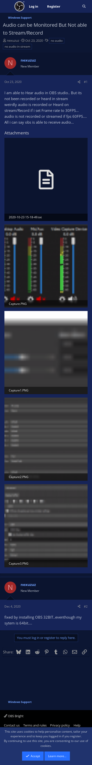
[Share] (79, 82)
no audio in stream (17, 46)
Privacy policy (60, 725)
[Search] (84, 6)
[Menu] (7, 6)
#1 (86, 82)
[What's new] (71, 6)
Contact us (12, 725)
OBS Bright (14, 716)
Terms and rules (35, 725)
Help (77, 725)
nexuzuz (13, 40)
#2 (86, 606)
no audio (57, 41)
